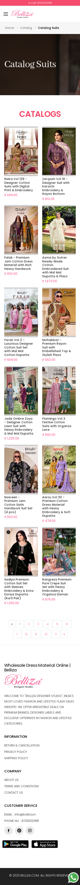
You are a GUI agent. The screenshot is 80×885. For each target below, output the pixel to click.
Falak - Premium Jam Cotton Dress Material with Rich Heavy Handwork (18, 263)
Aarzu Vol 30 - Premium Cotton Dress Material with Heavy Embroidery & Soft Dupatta (56, 506)
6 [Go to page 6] (67, 624)
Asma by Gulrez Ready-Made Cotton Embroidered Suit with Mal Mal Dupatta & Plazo (55, 266)
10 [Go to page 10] (46, 634)
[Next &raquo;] (64, 634)
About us (11, 780)
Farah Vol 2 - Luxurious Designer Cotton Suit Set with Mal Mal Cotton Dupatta (18, 347)
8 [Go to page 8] (26, 634)
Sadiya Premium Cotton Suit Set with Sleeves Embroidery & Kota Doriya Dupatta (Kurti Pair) (18, 588)
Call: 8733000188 (40, 3)
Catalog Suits (48, 28)
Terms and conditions (21, 786)
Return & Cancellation (21, 745)
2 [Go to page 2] (29, 624)
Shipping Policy (16, 758)
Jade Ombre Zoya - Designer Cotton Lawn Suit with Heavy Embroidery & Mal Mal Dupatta (18, 426)
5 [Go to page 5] (57, 624)
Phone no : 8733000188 (21, 821)
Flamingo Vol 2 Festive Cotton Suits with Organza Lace (56, 424)
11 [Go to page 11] (56, 634)
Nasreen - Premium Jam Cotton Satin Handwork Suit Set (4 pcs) (18, 504)
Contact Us (13, 792)
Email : (20, 814)
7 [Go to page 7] (17, 634)
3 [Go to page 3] (38, 624)
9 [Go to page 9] (36, 634)
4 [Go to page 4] (48, 624)
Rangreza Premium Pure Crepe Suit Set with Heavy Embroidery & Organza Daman (56, 586)
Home (9, 28)
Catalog (26, 28)
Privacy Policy (15, 752)
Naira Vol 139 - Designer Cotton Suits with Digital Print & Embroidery (18, 184)
